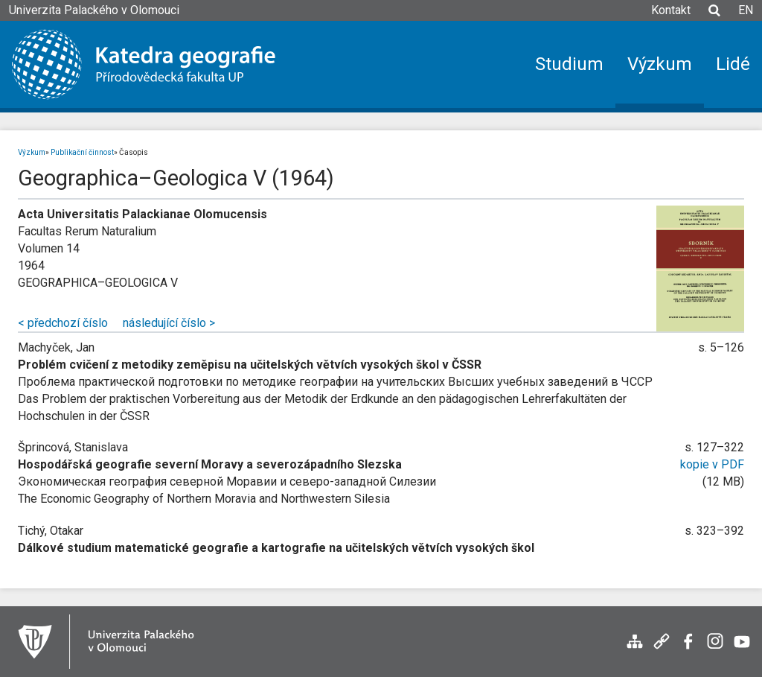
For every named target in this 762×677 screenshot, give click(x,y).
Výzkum (31, 152)
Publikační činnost (82, 152)
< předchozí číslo (63, 323)
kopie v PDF (712, 464)
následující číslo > (169, 323)
